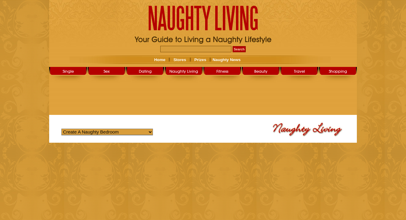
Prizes (200, 59)
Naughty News (226, 59)
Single (68, 71)
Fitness (222, 71)
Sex (106, 71)
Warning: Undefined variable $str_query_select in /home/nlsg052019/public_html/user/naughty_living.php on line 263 (107, 132)
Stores (179, 59)
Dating (145, 71)
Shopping (338, 71)
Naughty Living (183, 71)
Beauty (260, 71)
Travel (299, 71)
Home (159, 59)
